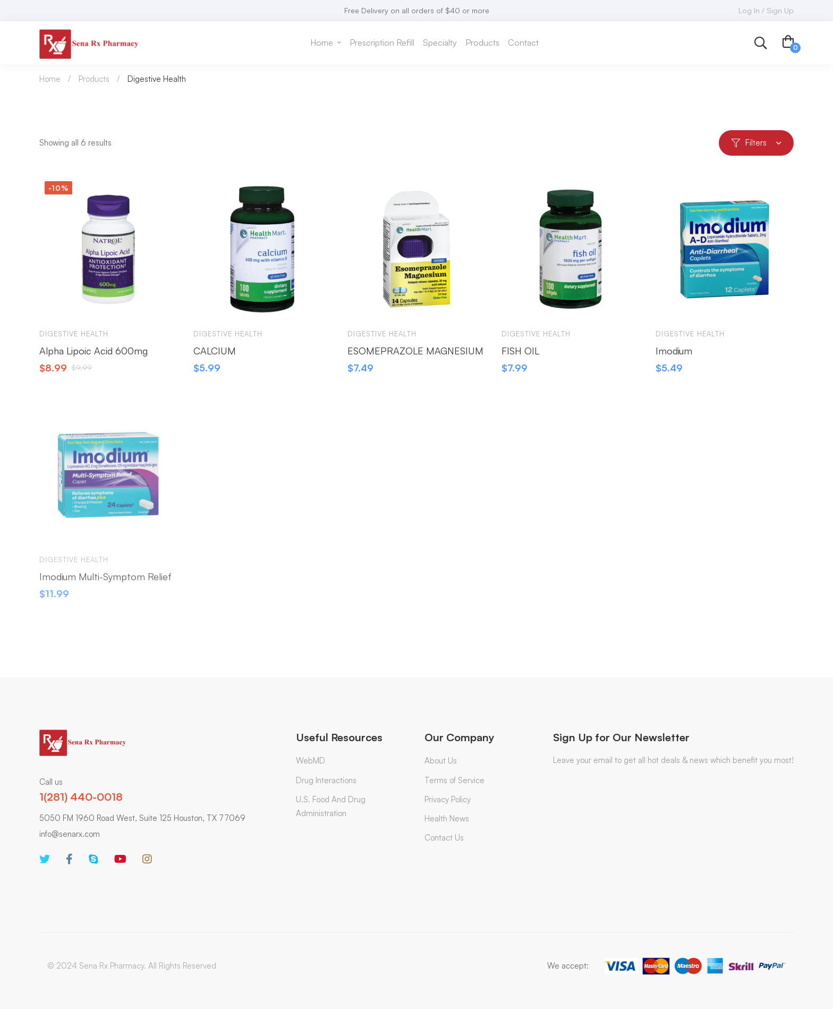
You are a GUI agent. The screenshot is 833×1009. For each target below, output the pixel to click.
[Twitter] (44, 859)
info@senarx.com (69, 834)
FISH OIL (520, 356)
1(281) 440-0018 (81, 796)
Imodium (674, 356)
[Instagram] (147, 859)
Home (50, 79)
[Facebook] (69, 859)
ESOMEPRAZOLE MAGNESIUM (415, 356)
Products (94, 79)
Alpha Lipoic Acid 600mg (93, 356)
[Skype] (93, 859)
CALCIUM (214, 356)
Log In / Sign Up (766, 10)
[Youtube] (120, 859)
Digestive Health (73, 339)
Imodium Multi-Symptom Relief (105, 587)
